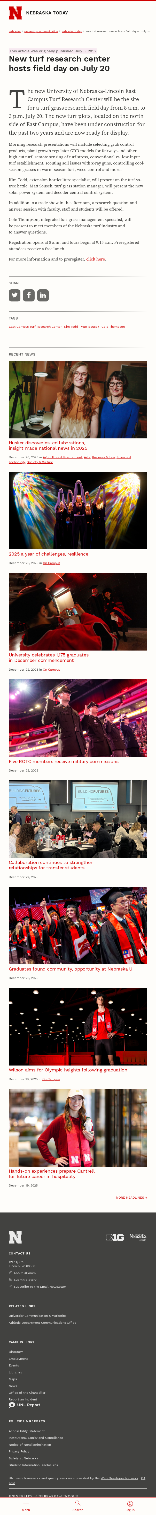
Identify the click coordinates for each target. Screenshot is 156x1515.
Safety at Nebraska (23, 1458)
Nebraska (15, 31)
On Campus (51, 563)
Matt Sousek (90, 326)
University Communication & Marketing (37, 1316)
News (13, 1386)
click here (95, 259)
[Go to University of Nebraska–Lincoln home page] (15, 13)
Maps (13, 1379)
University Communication (41, 31)
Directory (16, 1352)
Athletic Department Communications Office (42, 1322)
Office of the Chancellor (27, 1393)
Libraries (15, 1372)
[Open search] (78, 1506)
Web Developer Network (119, 1478)
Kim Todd (71, 326)
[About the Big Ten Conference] (115, 1237)
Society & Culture (40, 462)
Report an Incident (24, 1403)
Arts (87, 457)
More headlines (130, 1197)
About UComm (25, 1273)
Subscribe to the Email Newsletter (40, 1286)
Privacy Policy (19, 1451)
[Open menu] (26, 1506)
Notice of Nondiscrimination (30, 1445)
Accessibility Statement (27, 1431)
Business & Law (103, 457)
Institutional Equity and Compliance (36, 1438)
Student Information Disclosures (33, 1465)
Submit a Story (25, 1280)
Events (14, 1365)
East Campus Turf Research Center (35, 326)
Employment (18, 1359)
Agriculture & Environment (62, 457)
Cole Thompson (113, 326)
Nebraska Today (47, 12)
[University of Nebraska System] (138, 1237)
